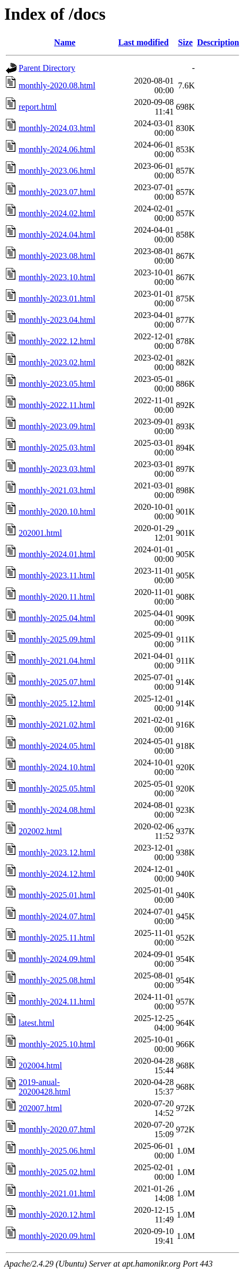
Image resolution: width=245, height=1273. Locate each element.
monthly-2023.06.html (57, 170)
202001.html (40, 532)
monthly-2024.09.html (57, 959)
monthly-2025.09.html (57, 639)
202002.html (40, 831)
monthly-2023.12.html (57, 852)
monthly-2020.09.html (57, 1236)
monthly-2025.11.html (57, 937)
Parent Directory (47, 67)
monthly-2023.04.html (57, 319)
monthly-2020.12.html (57, 1214)
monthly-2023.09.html (57, 426)
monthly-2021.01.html (57, 1193)
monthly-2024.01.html (57, 554)
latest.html (36, 1022)
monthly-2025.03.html (57, 447)
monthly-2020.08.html (57, 85)
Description (218, 42)
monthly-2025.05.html (57, 788)
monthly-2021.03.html (57, 490)
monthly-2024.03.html (57, 128)
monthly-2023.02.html (57, 362)
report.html (38, 106)
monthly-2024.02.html (57, 213)
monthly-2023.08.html (57, 255)
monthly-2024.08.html (57, 809)
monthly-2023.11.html (57, 575)
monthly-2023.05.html (57, 383)
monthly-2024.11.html (57, 1001)
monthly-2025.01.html (57, 895)
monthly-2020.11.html (57, 596)
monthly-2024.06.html (57, 149)
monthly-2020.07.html (57, 1129)
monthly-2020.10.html (57, 511)
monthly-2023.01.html (57, 298)
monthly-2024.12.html (57, 873)
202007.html (40, 1108)
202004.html (40, 1065)
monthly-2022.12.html (57, 341)
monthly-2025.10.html (57, 1044)
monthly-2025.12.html (57, 703)
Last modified (143, 42)
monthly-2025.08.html (57, 980)
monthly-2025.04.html (57, 618)
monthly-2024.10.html (57, 767)
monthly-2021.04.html (57, 660)
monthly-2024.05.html (57, 745)
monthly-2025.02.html (57, 1172)
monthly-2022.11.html (57, 405)
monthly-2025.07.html (57, 682)
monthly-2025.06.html (57, 1150)
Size (185, 42)
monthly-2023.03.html (57, 469)
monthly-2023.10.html (57, 277)
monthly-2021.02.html (57, 724)
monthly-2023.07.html (57, 192)
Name (65, 42)
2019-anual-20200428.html (44, 1087)
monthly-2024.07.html (57, 916)
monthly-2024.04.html (57, 234)
